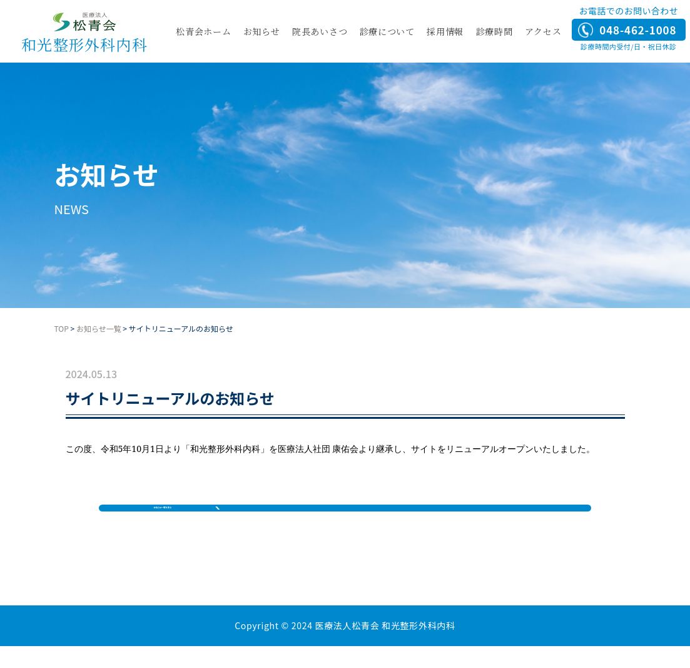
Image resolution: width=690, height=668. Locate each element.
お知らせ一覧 (98, 328)
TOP (61, 328)
